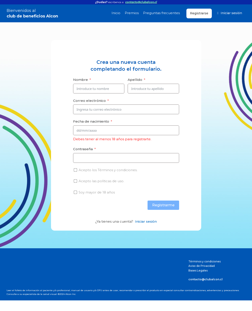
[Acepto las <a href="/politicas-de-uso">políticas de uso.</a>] (75, 181)
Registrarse (199, 13)
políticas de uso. (110, 181)
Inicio (116, 13)
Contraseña (83, 149)
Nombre (80, 80)
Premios (132, 13)
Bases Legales (198, 270)
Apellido (135, 80)
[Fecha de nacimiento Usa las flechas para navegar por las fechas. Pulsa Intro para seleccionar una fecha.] (126, 130)
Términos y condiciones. (117, 170)
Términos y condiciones (204, 261)
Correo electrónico (89, 101)
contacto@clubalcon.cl (141, 2)
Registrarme (163, 205)
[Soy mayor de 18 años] (75, 192)
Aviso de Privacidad (201, 265)
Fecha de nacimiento (91, 121)
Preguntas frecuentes (161, 13)
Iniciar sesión (229, 13)
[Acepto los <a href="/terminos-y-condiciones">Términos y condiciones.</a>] (75, 170)
